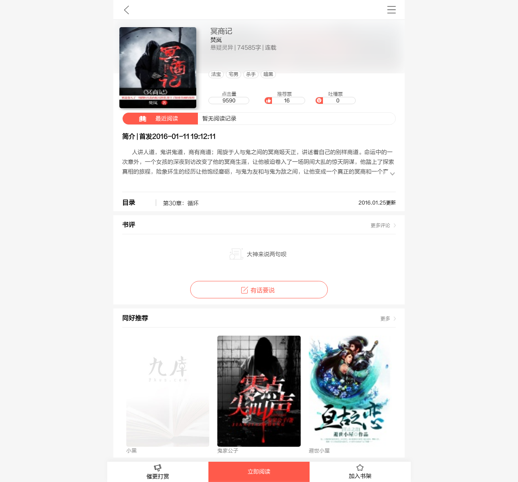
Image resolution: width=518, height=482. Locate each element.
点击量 (228, 97)
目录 (128, 202)
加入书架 (360, 472)
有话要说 (258, 290)
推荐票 (284, 97)
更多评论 (380, 225)
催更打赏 (157, 472)
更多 (385, 318)
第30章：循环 (181, 203)
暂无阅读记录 (179, 118)
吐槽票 (335, 97)
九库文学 (126, 9)
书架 (391, 9)
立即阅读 (259, 472)
